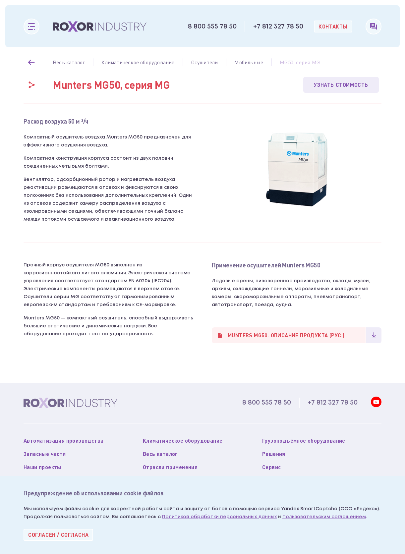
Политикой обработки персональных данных (219, 517)
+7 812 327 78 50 (278, 26)
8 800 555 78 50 (212, 26)
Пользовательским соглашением (324, 517)
